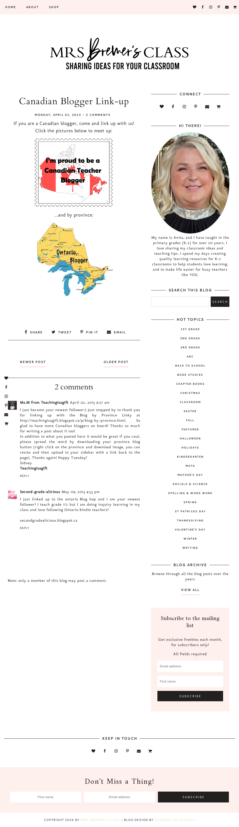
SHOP (54, 7)
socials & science (190, 484)
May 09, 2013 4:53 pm (81, 492)
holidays (190, 447)
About (32, 7)
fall (190, 420)
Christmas (190, 393)
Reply (24, 476)
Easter (190, 411)
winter (190, 538)
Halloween (190, 438)
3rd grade (190, 347)
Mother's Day (190, 475)
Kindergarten (190, 456)
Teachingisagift (33, 468)
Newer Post (33, 362)
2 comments (98, 115)
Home (10, 7)
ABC (190, 356)
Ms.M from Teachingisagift (44, 402)
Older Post (115, 362)
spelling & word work (190, 493)
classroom (190, 402)
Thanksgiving (190, 520)
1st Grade (190, 329)
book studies (190, 374)
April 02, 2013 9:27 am (90, 402)
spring (190, 502)
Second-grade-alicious (40, 492)
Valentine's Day (190, 529)
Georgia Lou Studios (174, 820)
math (190, 466)
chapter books (190, 384)
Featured (190, 429)
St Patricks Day (190, 511)
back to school (190, 365)
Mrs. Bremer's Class (100, 820)
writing (190, 547)
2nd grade (190, 338)
